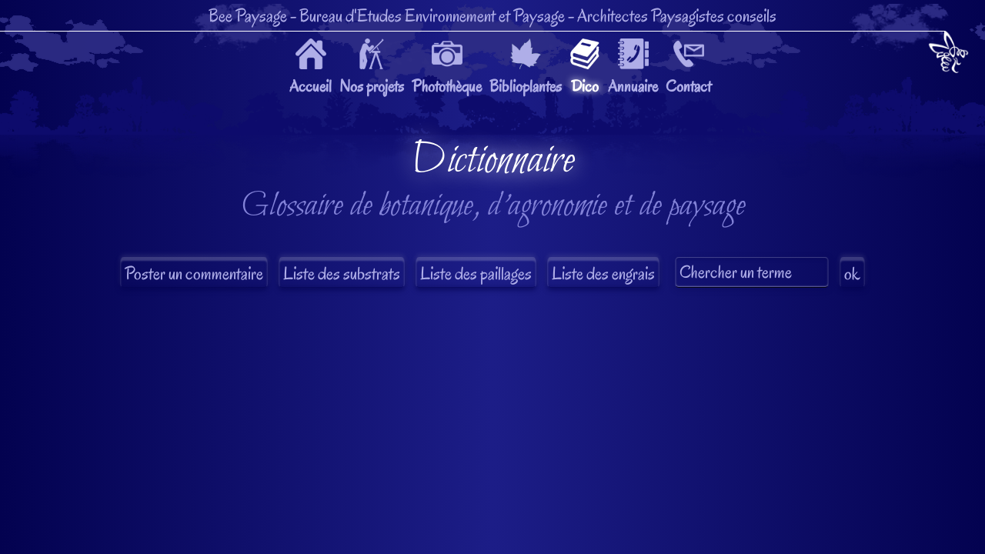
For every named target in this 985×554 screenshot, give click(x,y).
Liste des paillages (476, 273)
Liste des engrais (603, 273)
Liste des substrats (341, 273)
